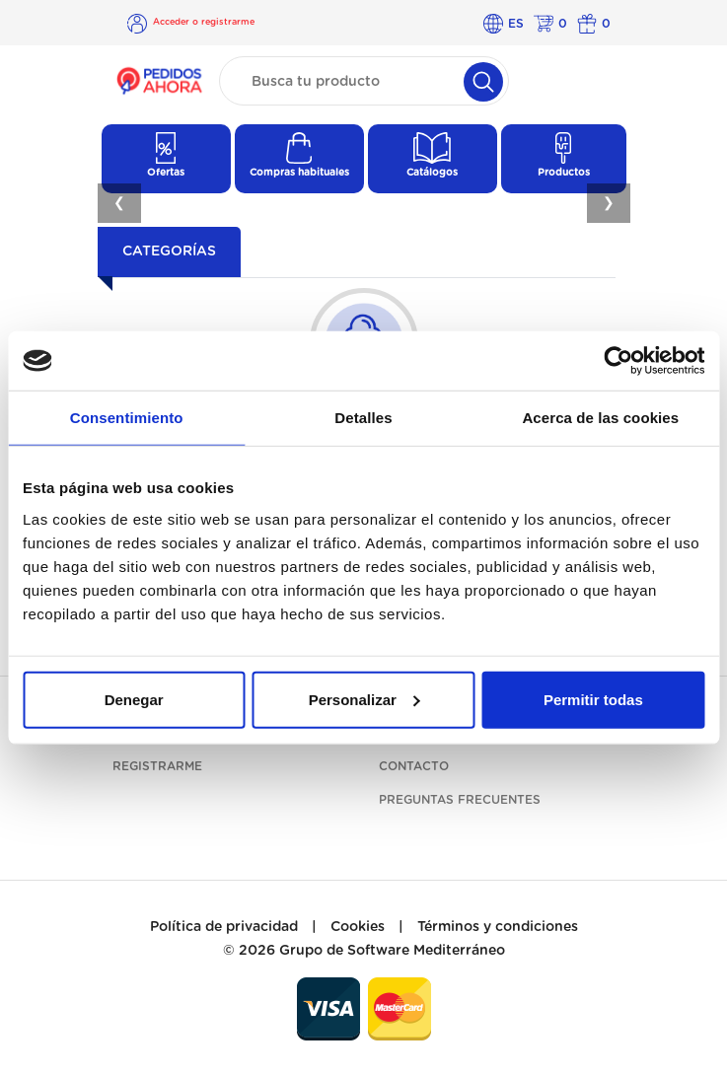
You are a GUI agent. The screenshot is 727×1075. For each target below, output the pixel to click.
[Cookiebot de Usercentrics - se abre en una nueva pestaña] (618, 361)
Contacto (414, 766)
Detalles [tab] (363, 417)
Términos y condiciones (497, 927)
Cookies (357, 927)
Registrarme (157, 766)
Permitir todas (593, 698)
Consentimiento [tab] (126, 417)
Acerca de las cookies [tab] (600, 417)
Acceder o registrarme (203, 22)
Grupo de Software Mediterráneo (392, 951)
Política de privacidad (224, 927)
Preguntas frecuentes (460, 800)
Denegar (134, 698)
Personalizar (364, 698)
